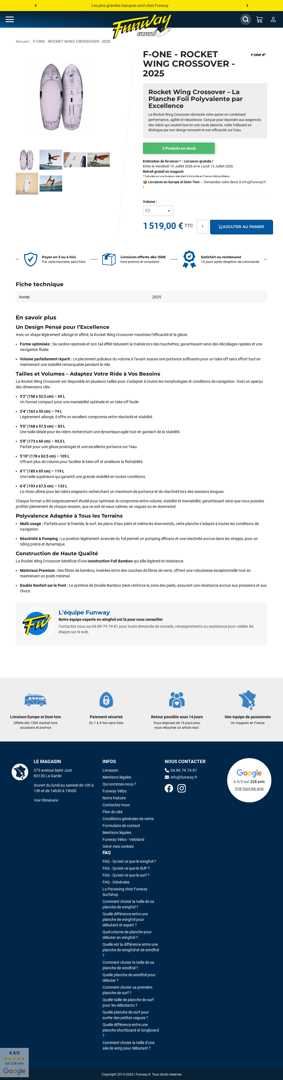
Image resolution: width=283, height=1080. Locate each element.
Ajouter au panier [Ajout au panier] (241, 226)
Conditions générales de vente (128, 819)
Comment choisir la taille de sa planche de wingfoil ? (128, 904)
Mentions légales (117, 777)
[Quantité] (202, 227)
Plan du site (112, 812)
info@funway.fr (254, 182)
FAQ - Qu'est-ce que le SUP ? (126, 868)
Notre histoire (114, 798)
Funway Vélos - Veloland (123, 839)
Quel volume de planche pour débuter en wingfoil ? (127, 935)
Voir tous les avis (249, 788)
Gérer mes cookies (118, 846)
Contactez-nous (116, 805)
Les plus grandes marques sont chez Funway (130, 5)
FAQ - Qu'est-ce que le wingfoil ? (129, 861)
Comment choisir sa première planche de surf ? (127, 990)
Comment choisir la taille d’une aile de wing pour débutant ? (128, 1045)
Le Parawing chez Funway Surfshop (125, 892)
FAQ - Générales (116, 882)
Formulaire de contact (121, 825)
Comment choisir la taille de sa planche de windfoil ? (128, 965)
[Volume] (158, 211)
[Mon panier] (259, 19)
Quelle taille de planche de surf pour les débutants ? (128, 1002)
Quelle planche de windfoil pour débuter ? (129, 978)
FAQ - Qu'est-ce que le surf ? (126, 875)
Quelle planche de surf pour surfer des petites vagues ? (126, 1015)
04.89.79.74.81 (181, 770)
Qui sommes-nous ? (119, 784)
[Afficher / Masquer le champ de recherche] (245, 19)
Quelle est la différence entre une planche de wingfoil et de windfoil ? (131, 950)
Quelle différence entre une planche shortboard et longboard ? (131, 1030)
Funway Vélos (115, 791)
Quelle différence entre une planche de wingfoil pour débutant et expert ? (125, 919)
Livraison (110, 770)
